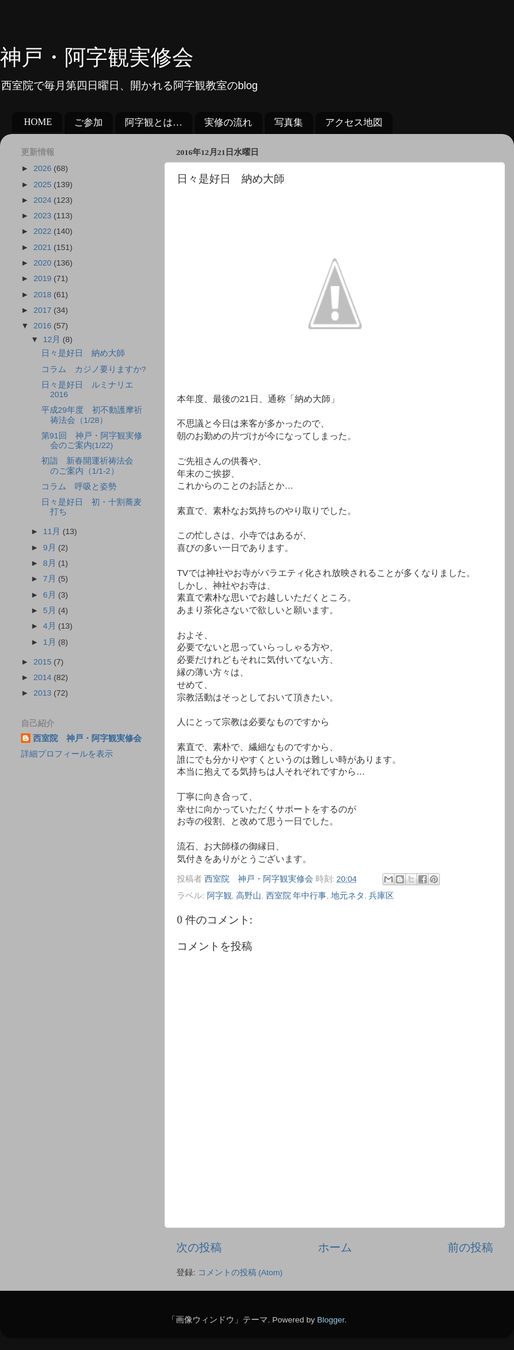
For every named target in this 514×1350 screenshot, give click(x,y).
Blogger (330, 1319)
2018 (43, 294)
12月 (53, 339)
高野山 (248, 895)
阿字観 (219, 895)
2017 (43, 310)
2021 (43, 247)
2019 (43, 278)
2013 (43, 692)
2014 (43, 677)
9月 (50, 547)
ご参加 (88, 122)
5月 (50, 610)
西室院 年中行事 (296, 895)
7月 (50, 578)
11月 (53, 531)
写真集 (288, 122)
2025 (43, 184)
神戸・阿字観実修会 (97, 57)
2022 (43, 231)
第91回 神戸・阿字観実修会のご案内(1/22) (91, 440)
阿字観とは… (153, 122)
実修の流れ (228, 122)
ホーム (335, 1247)
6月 (50, 594)
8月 (50, 563)
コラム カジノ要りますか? (93, 369)
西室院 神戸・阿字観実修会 (87, 738)
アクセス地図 (354, 122)
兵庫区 (381, 895)
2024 (43, 200)
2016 (43, 325)
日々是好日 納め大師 (83, 353)
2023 (43, 215)
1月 (50, 642)
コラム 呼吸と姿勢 (79, 486)
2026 (43, 168)
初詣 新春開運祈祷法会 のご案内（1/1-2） (91, 465)
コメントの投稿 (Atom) (240, 1272)
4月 (50, 625)
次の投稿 (199, 1247)
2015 (43, 661)
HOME (38, 122)
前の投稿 (470, 1247)
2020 (43, 262)
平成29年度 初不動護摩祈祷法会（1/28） (91, 415)
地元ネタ (348, 895)
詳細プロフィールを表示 (67, 753)
